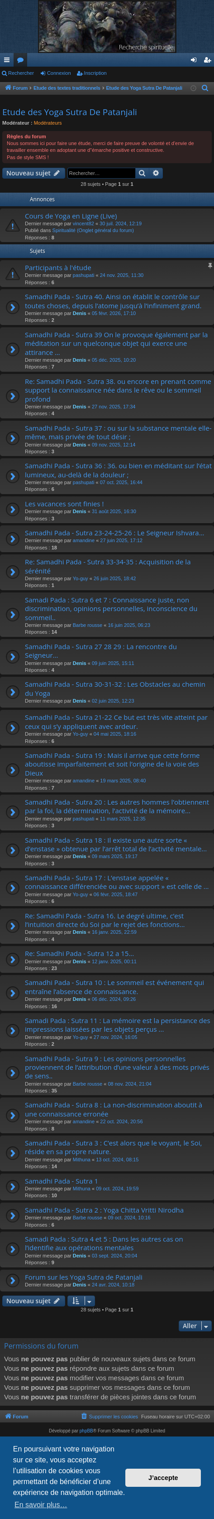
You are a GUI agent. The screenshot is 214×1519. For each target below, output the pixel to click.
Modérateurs (48, 123)
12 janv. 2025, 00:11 (114, 961)
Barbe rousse (87, 625)
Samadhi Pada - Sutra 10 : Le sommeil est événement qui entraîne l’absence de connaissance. (114, 986)
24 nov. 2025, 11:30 (121, 275)
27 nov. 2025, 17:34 (113, 406)
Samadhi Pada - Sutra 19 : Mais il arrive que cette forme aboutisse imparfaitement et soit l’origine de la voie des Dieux (112, 764)
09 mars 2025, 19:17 (115, 856)
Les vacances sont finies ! (64, 503)
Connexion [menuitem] (195, 62)
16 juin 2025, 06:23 (129, 625)
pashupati (84, 275)
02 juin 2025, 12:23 (113, 701)
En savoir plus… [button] (40, 1505)
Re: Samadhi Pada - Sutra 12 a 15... (79, 953)
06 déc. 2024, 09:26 (114, 999)
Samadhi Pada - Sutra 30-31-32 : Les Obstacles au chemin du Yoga (115, 688)
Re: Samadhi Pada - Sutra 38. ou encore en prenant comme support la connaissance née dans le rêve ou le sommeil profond (118, 390)
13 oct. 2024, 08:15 (117, 1159)
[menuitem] (205, 88)
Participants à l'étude (58, 267)
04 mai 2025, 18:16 (115, 734)
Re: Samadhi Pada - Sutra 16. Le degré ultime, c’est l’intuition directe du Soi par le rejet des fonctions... (105, 920)
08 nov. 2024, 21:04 (129, 1084)
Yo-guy (80, 578)
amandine (84, 540)
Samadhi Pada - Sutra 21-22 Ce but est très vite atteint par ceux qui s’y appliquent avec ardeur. (116, 721)
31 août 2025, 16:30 (114, 511)
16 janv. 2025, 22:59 (114, 932)
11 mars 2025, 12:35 (123, 818)
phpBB (86, 1430)
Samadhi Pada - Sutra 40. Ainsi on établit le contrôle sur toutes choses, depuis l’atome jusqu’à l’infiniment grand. (113, 301)
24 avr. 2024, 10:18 (113, 1284)
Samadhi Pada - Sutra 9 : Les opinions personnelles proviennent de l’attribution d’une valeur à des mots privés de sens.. (117, 1067)
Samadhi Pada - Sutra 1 (61, 1180)
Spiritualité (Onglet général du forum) (93, 230)
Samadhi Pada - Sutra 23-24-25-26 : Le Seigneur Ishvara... (114, 532)
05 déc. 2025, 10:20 (114, 360)
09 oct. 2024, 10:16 (129, 1217)
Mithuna (81, 1159)
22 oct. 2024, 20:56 (121, 1121)
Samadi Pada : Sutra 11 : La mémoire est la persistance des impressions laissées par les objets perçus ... (117, 1025)
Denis (79, 313)
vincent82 (83, 223)
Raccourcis (9, 62)
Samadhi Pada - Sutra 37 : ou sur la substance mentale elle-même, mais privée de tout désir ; (118, 432)
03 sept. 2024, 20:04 (114, 1255)
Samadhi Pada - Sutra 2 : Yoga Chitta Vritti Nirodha (104, 1209)
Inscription (95, 73)
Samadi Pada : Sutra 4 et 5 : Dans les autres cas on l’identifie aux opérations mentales (104, 1243)
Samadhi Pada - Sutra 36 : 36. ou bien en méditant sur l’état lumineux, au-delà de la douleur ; (118, 470)
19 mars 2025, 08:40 (123, 780)
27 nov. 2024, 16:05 (115, 1037)
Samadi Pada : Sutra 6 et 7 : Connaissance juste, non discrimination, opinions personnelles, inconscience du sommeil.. (111, 608)
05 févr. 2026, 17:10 (114, 313)
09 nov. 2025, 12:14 (113, 444)
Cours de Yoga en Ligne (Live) (71, 215)
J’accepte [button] (163, 1477)
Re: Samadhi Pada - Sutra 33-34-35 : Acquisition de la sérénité (107, 566)
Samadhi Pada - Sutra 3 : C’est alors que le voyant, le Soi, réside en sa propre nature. (113, 1147)
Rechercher (21, 73)
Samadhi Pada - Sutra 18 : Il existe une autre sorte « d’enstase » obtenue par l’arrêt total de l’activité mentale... (116, 844)
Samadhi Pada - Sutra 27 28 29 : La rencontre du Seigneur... (101, 651)
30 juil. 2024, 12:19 (121, 223)
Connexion (59, 73)
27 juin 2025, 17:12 (121, 540)
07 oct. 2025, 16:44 (121, 482)
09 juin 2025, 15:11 (113, 663)
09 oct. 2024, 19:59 (117, 1188)
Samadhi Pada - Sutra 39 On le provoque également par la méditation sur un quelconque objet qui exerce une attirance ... (116, 343)
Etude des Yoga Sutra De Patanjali (69, 112)
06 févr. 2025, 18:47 (116, 894)
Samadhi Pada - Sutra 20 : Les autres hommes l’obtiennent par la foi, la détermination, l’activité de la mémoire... (117, 806)
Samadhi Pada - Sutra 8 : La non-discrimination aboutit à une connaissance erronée (113, 1109)
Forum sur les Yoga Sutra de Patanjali (84, 1276)
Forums (22, 62)
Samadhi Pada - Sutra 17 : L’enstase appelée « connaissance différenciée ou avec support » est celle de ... (117, 882)
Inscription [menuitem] (209, 62)
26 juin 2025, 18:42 (115, 578)
